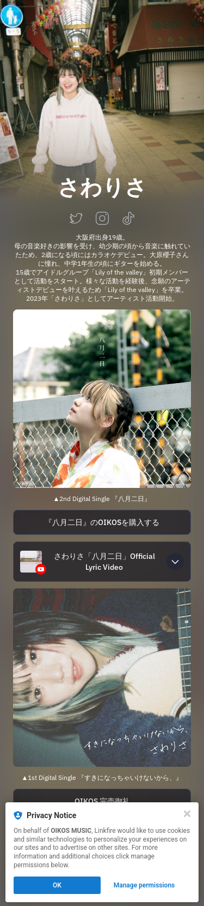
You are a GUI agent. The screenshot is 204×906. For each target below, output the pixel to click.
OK (57, 885)
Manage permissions (144, 885)
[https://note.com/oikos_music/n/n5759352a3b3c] (102, 522)
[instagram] (102, 219)
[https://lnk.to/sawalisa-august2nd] (102, 398)
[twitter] (76, 219)
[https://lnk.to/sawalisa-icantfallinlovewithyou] (102, 677)
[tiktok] (128, 219)
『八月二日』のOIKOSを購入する (102, 522)
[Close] (187, 813)
